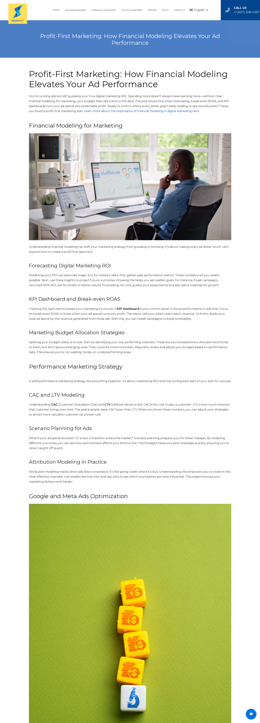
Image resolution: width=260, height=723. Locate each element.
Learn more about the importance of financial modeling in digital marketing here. (142, 111)
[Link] (17, 14)
